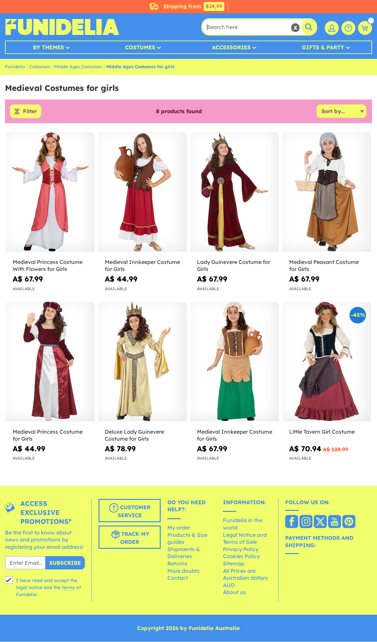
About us (234, 592)
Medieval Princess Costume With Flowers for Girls (48, 266)
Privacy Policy (241, 549)
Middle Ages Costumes (78, 66)
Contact (177, 578)
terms (68, 587)
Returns (177, 563)
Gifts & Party (323, 47)
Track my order (129, 537)
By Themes (48, 47)
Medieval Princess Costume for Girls (48, 435)
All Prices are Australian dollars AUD (245, 577)
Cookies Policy (241, 556)
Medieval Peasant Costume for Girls (324, 266)
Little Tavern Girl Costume (322, 431)
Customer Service (129, 511)
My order (178, 527)
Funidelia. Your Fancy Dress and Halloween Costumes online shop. (62, 27)
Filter (30, 111)
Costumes (140, 47)
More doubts (183, 570)
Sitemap (233, 563)
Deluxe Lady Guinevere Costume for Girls (134, 435)
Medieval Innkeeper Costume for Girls (142, 266)
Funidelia (15, 66)
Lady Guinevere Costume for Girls (233, 266)
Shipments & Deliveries (183, 553)
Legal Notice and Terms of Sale (245, 538)
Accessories (231, 47)
